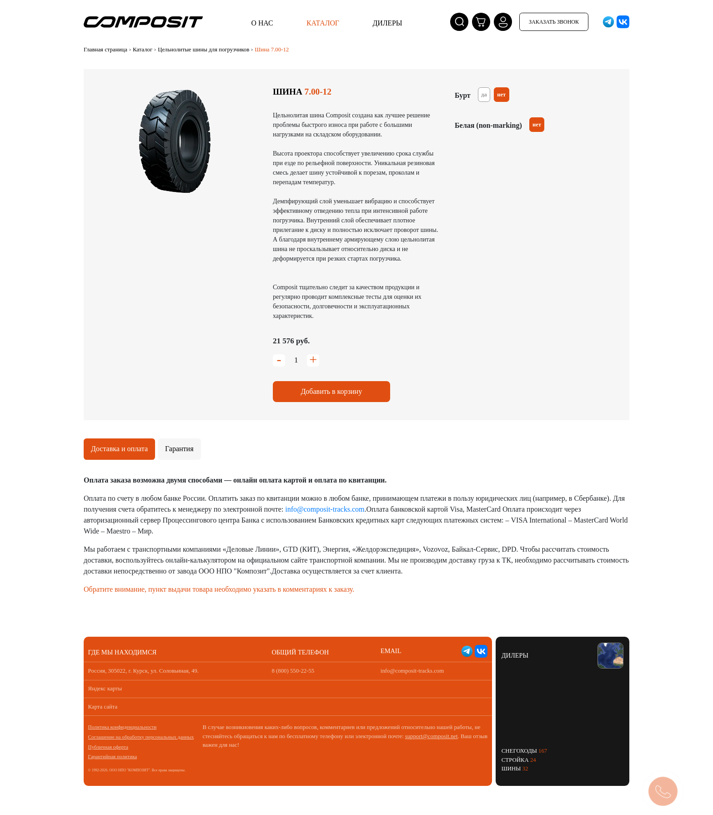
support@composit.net (431, 736)
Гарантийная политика (112, 756)
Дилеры (387, 21)
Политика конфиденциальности (122, 727)
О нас (262, 21)
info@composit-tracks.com (324, 514)
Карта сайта (103, 707)
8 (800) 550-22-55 (292, 671)
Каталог (322, 21)
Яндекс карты (105, 689)
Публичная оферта (108, 747)
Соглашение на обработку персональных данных (141, 737)
